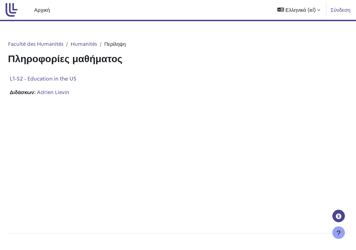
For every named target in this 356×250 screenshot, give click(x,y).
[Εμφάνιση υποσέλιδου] (338, 232)
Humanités (102, 44)
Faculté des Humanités (53, 44)
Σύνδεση (340, 9)
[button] (298, 10)
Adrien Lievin (70, 92)
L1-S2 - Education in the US (59, 78)
